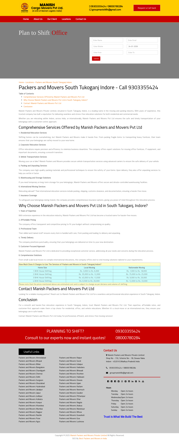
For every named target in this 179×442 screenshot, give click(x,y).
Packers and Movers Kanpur (30, 402)
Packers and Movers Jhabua (70, 405)
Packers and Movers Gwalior (71, 392)
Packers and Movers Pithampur (72, 396)
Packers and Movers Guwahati (72, 415)
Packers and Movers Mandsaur (72, 408)
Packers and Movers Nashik (30, 415)
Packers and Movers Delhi (29, 376)
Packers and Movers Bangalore (32, 367)
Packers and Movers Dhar (70, 399)
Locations (66, 19)
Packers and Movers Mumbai (31, 408)
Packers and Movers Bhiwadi (71, 370)
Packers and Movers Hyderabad (32, 386)
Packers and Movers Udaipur (71, 364)
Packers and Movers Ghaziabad (32, 383)
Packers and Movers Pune (29, 418)
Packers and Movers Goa (69, 418)
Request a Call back (147, 8)
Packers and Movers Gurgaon (31, 380)
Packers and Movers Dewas (70, 380)
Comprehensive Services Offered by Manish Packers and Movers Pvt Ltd (54, 96)
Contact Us (81, 19)
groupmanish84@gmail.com (121, 372)
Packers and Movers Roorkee (71, 373)
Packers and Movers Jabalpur (31, 389)
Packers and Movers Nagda (70, 402)
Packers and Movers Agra (29, 421)
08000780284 (128, 338)
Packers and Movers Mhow (70, 411)
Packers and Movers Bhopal (30, 360)
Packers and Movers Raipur (70, 357)
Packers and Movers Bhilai (29, 364)
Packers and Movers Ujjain (70, 383)
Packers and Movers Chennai (30, 373)
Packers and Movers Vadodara (71, 367)
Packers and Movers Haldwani (71, 376)
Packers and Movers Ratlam (71, 386)
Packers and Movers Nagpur (30, 411)
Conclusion (28, 106)
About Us (38, 19)
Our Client (52, 19)
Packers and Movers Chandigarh (32, 370)
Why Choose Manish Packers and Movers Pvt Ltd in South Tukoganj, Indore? (56, 99)
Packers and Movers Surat (70, 360)
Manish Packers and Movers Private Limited (88, 435)
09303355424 (128, 331)
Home (26, 19)
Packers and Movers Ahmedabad (32, 357)
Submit (96, 58)
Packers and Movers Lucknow (71, 421)
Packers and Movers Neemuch (71, 389)
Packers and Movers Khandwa (31, 405)
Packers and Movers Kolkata (31, 399)
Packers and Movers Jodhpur (30, 396)
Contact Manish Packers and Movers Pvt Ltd (42, 103)
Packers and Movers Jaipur (30, 392)
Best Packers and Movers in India (93, 438)
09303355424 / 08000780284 (122, 367)
